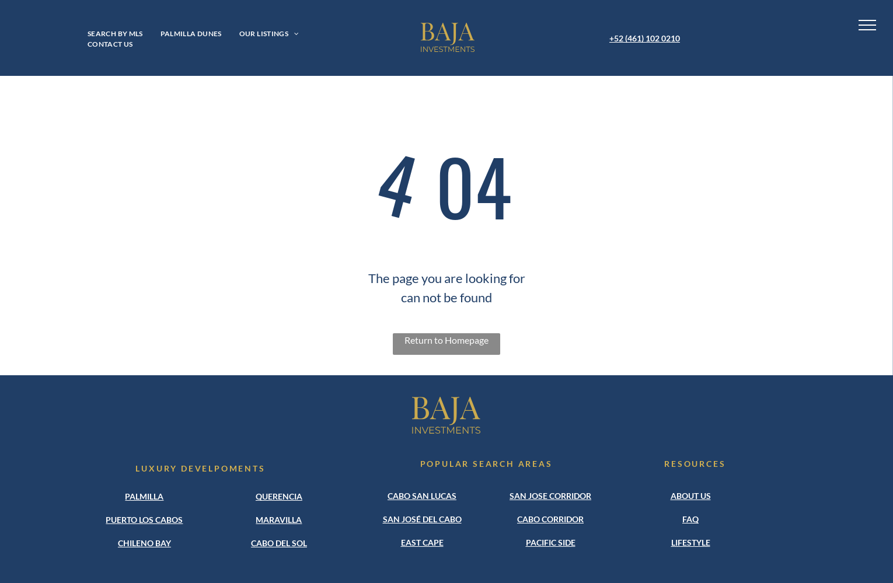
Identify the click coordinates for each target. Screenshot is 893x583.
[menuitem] (115, 34)
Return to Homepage (446, 339)
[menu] (867, 25)
